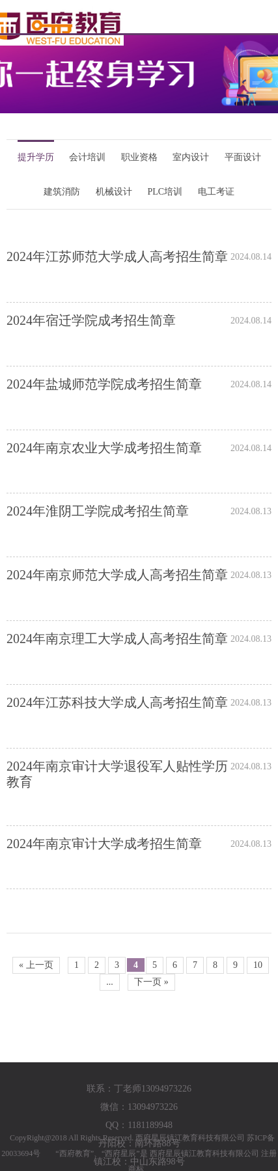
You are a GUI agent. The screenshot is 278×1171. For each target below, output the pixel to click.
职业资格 (139, 157)
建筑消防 (62, 192)
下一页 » (151, 982)
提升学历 (36, 157)
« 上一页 (36, 965)
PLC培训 (164, 192)
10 (257, 965)
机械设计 (114, 192)
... (109, 982)
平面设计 (243, 157)
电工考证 (216, 192)
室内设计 (191, 157)
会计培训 (87, 157)
